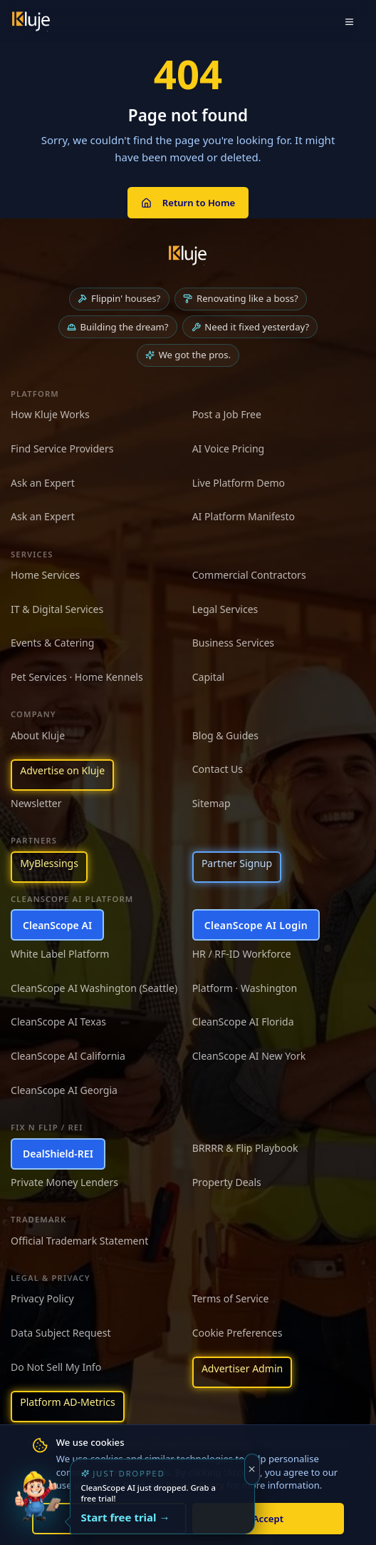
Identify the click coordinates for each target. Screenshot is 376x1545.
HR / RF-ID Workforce (241, 954)
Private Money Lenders (64, 1182)
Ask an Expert (43, 483)
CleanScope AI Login (256, 925)
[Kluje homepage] (188, 255)
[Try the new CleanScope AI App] (37, 1507)
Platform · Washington (245, 988)
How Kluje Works (50, 414)
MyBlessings (49, 863)
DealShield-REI (58, 1153)
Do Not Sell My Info (56, 1367)
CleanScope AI (57, 925)
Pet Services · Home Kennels (77, 677)
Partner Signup (237, 863)
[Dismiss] (252, 1469)
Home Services (45, 575)
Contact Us (217, 769)
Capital (208, 677)
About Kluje (38, 735)
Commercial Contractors (249, 575)
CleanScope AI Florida (243, 1021)
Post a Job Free (226, 414)
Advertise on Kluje (62, 770)
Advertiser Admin (242, 1368)
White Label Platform (60, 954)
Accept (268, 1518)
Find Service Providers (62, 448)
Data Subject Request (60, 1332)
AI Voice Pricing (228, 448)
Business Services (233, 642)
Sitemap (211, 803)
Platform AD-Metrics (67, 1402)
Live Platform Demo (239, 483)
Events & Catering (52, 642)
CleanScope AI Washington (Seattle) (94, 988)
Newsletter (36, 803)
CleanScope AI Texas (58, 1021)
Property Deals (226, 1182)
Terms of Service (230, 1298)
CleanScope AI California (68, 1056)
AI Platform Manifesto (243, 516)
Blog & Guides (225, 735)
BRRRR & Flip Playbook (245, 1148)
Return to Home (188, 202)
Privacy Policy (42, 1298)
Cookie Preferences (237, 1332)
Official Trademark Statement (79, 1240)
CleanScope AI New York (249, 1056)
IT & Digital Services (57, 609)
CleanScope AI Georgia (64, 1090)
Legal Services (225, 609)
